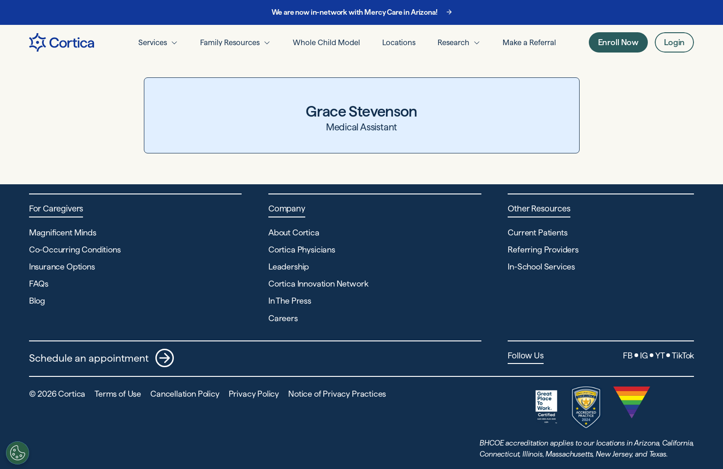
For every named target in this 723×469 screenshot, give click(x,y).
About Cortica (294, 232)
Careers (283, 318)
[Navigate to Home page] (61, 42)
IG (644, 355)
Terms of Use (118, 393)
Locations (398, 42)
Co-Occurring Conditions (75, 249)
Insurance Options (62, 266)
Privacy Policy (254, 393)
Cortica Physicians (301, 249)
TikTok (683, 355)
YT (660, 355)
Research (453, 42)
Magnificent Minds (62, 232)
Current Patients (537, 232)
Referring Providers (543, 249)
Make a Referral (529, 42)
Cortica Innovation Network (318, 283)
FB (628, 355)
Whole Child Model (326, 42)
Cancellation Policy (184, 393)
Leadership (288, 266)
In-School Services (541, 266)
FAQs (38, 283)
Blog (37, 300)
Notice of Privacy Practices (337, 393)
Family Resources (230, 42)
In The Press (289, 300)
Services (152, 42)
